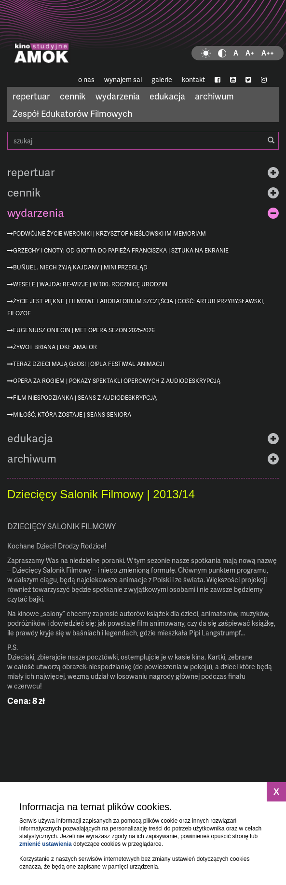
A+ (249, 52)
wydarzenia (117, 96)
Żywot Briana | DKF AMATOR (55, 347)
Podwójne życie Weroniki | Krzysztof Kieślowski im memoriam (109, 233)
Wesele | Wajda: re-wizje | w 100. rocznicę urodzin (90, 284)
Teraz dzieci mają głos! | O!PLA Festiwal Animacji (88, 364)
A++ (267, 52)
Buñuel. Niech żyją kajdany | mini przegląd (80, 267)
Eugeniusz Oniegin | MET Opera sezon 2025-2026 (84, 330)
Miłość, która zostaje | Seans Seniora (72, 414)
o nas (86, 79)
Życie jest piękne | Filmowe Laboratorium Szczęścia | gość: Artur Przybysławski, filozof (135, 307)
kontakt (193, 79)
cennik (73, 96)
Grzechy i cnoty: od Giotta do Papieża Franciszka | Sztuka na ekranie (121, 250)
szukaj (143, 141)
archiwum (214, 96)
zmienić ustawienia (45, 844)
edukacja (167, 96)
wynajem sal (123, 79)
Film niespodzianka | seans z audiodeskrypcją (85, 397)
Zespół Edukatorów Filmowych (72, 113)
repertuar (31, 96)
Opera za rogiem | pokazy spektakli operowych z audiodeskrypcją (116, 381)
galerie (161, 79)
